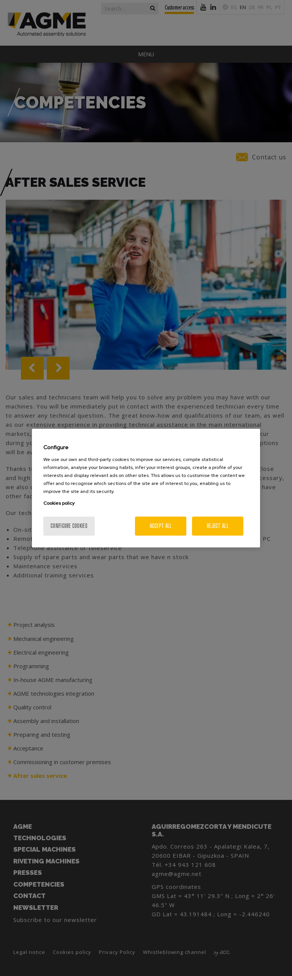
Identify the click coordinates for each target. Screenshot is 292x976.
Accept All (161, 526)
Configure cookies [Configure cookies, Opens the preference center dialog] (69, 526)
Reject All (218, 526)
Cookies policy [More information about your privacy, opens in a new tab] (59, 503)
